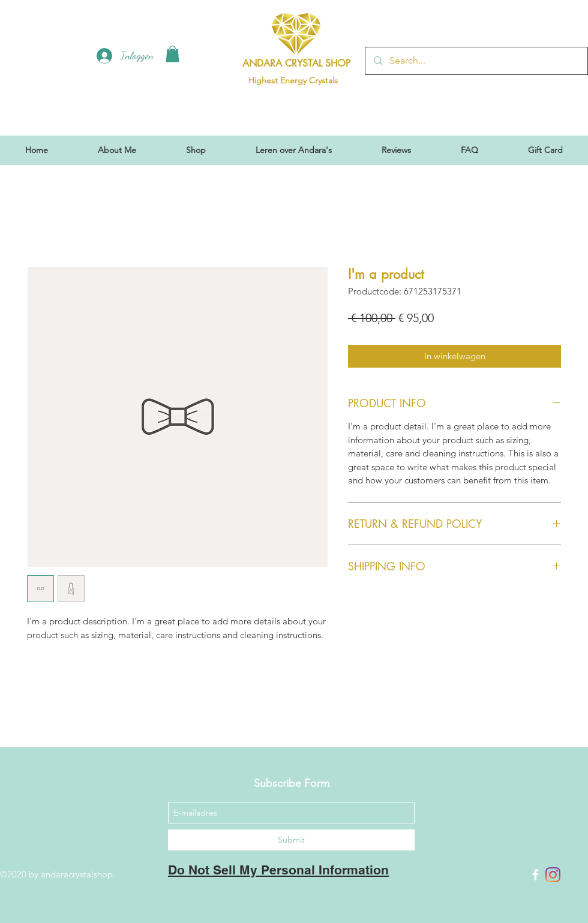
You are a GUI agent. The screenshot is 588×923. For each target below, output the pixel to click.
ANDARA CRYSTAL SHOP (296, 63)
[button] (172, 54)
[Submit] (291, 839)
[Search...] (475, 60)
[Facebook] (535, 874)
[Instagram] (552, 874)
